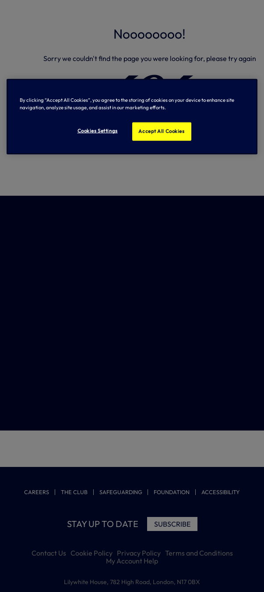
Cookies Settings (97, 131)
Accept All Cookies (161, 131)
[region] (132, 116)
